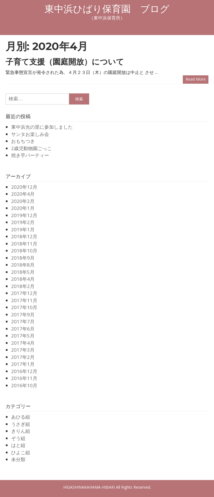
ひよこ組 (20, 452)
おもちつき (23, 141)
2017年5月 (23, 335)
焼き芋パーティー (30, 155)
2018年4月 (23, 279)
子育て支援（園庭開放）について (65, 61)
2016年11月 (24, 378)
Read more (196, 79)
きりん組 (20, 431)
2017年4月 (23, 343)
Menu (107, 28)
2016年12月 (24, 371)
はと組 (18, 445)
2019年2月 (23, 222)
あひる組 (20, 417)
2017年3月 (23, 350)
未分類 (18, 459)
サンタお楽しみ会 (30, 134)
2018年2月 (23, 286)
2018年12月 (24, 236)
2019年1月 (23, 229)
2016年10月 (24, 385)
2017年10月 (24, 307)
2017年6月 (23, 328)
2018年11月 (24, 243)
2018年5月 (23, 272)
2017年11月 (24, 300)
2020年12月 (24, 187)
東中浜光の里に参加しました (42, 127)
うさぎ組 (20, 424)
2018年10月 (24, 250)
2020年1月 (23, 208)
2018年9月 (23, 258)
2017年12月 (24, 293)
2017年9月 (23, 314)
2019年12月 (24, 215)
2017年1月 (23, 364)
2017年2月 (23, 357)
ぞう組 (18, 438)
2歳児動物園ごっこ (31, 148)
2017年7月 (23, 321)
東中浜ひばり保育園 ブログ (107, 9)
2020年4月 (23, 194)
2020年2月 (23, 201)
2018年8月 (23, 265)
